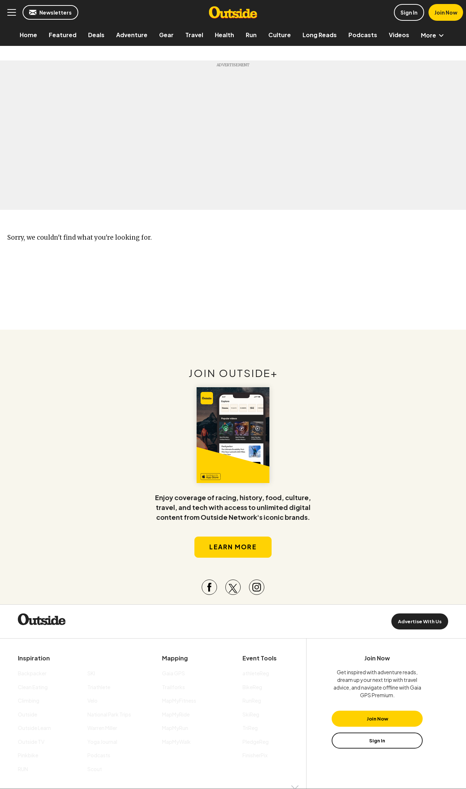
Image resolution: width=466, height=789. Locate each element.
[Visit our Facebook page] (209, 587)
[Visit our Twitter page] (233, 587)
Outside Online (233, 12)
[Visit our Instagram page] (256, 587)
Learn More (232, 547)
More (433, 35)
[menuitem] (28, 35)
